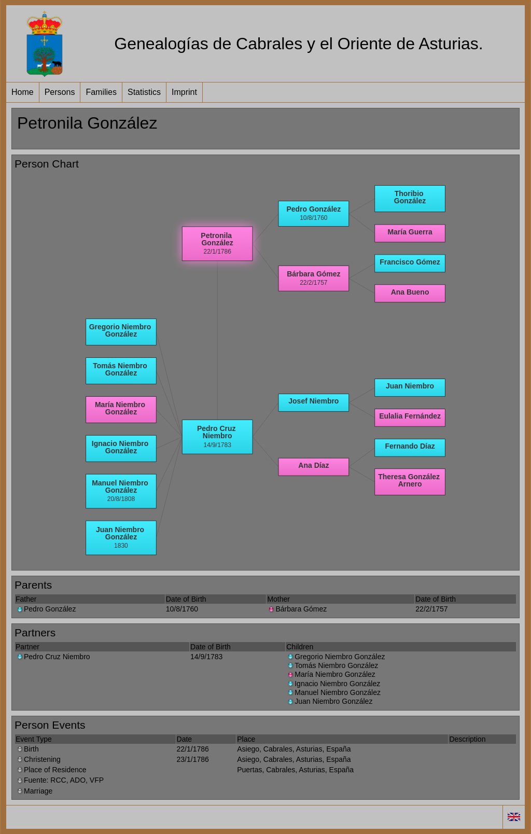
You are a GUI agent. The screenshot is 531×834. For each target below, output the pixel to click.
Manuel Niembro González (333, 692)
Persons (60, 92)
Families (101, 92)
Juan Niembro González (329, 701)
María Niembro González (330, 674)
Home (22, 92)
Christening (38, 759)
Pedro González (46, 609)
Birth (27, 749)
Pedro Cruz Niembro (53, 656)
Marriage (34, 791)
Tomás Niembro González (332, 665)
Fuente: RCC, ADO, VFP (60, 780)
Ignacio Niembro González (333, 683)
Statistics (144, 92)
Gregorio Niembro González (335, 656)
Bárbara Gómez (297, 609)
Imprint (184, 92)
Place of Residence (51, 770)
